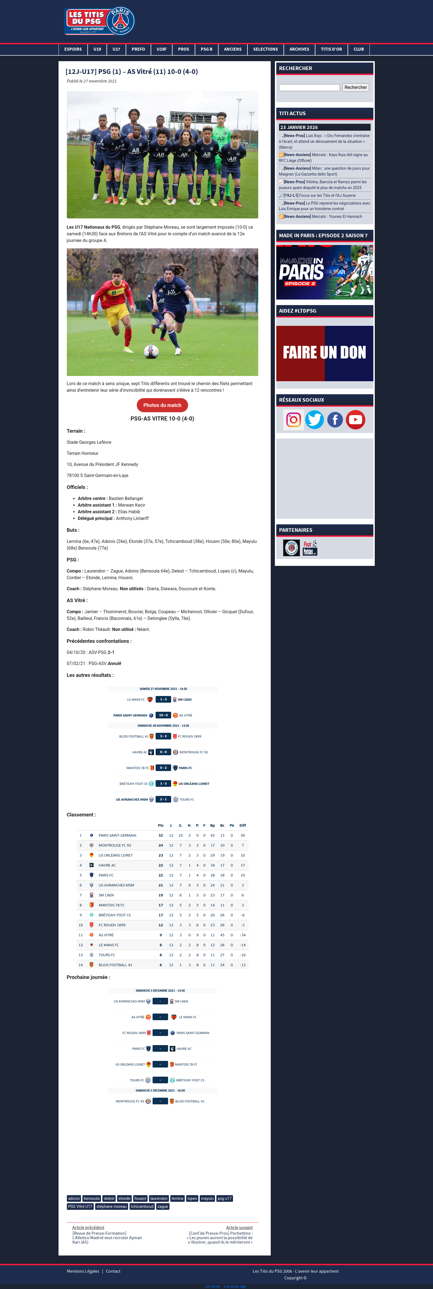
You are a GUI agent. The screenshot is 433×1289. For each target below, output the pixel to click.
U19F (161, 49)
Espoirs (73, 49)
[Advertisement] (256, 20)
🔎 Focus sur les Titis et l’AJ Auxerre (317, 195)
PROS (183, 49)
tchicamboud (142, 1206)
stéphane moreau (112, 1206)
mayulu (207, 1198)
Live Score (212, 1286)
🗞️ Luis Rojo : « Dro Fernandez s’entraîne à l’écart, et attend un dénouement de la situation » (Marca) (324, 141)
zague (163, 1206)
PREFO (138, 49)
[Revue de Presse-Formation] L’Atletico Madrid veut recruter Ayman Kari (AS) (107, 1238)
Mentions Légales (83, 1271)
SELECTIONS (265, 49)
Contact (113, 1271)
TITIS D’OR (331, 49)
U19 (97, 49)
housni (140, 1198)
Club (359, 49)
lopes (192, 1198)
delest (109, 1198)
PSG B (206, 49)
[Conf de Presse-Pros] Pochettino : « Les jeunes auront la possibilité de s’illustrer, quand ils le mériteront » (220, 1238)
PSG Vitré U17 (80, 1206)
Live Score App (235, 1286)
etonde (124, 1198)
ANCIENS (233, 49)
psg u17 (225, 1198)
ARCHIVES (299, 49)
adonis (74, 1198)
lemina (177, 1198)
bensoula (92, 1198)
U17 (116, 49)
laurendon (159, 1198)
